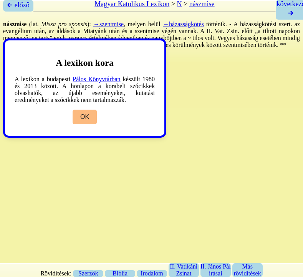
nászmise (202, 4)
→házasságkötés (183, 24)
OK (84, 116)
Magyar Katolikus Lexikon (131, 4)
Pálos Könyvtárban (96, 79)
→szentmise (108, 24)
